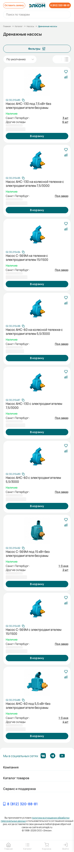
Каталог (19, 26)
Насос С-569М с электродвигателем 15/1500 (33, 632)
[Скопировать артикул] (15, 100)
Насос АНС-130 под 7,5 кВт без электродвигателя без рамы (28, 106)
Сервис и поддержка (19, 789)
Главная (7, 26)
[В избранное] (66, 72)
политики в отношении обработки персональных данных (35, 819)
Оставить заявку (14, 5)
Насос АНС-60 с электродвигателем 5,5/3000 (33, 480)
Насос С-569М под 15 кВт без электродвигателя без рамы (28, 554)
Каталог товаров (16, 778)
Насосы (30, 26)
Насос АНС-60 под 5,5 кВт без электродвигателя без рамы (28, 706)
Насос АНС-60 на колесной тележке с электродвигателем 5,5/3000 (34, 332)
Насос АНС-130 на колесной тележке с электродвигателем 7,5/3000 (35, 184)
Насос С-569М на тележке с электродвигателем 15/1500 (27, 258)
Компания (11, 767)
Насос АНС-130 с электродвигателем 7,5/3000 (34, 406)
